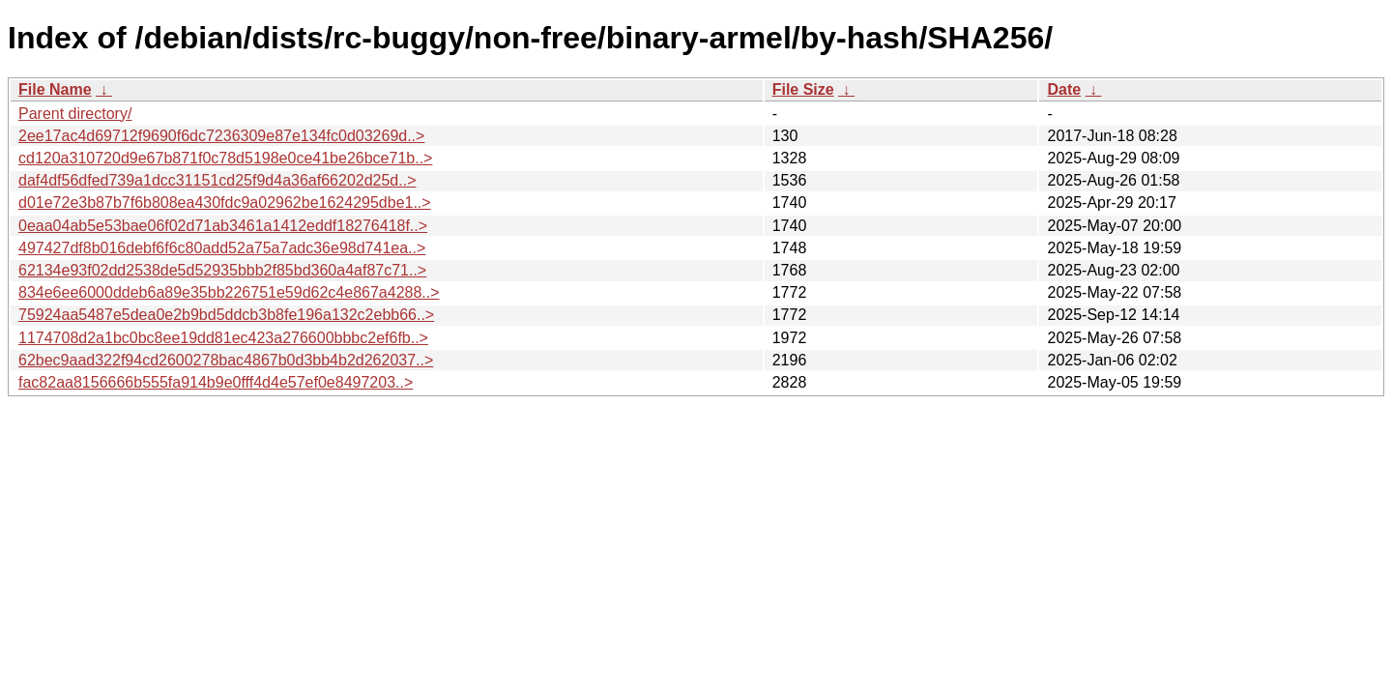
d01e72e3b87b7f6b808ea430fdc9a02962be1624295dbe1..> (224, 202)
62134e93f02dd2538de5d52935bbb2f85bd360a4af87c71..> (222, 270)
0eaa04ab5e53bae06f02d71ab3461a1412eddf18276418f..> (222, 226)
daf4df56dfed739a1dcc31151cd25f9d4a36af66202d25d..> (217, 180)
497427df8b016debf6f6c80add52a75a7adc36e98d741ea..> (221, 248)
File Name (55, 89)
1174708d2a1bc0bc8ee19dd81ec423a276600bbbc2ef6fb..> (223, 338)
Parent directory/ (74, 113)
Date (1064, 89)
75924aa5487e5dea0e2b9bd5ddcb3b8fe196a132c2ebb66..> (226, 314)
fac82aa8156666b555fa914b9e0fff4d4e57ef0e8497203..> (215, 382)
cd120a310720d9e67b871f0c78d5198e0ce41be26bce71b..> (225, 158)
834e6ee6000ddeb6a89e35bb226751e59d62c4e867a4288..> (229, 292)
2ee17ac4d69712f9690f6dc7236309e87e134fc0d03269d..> (221, 136)
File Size (803, 89)
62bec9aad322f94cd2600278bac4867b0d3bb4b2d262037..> (225, 360)
